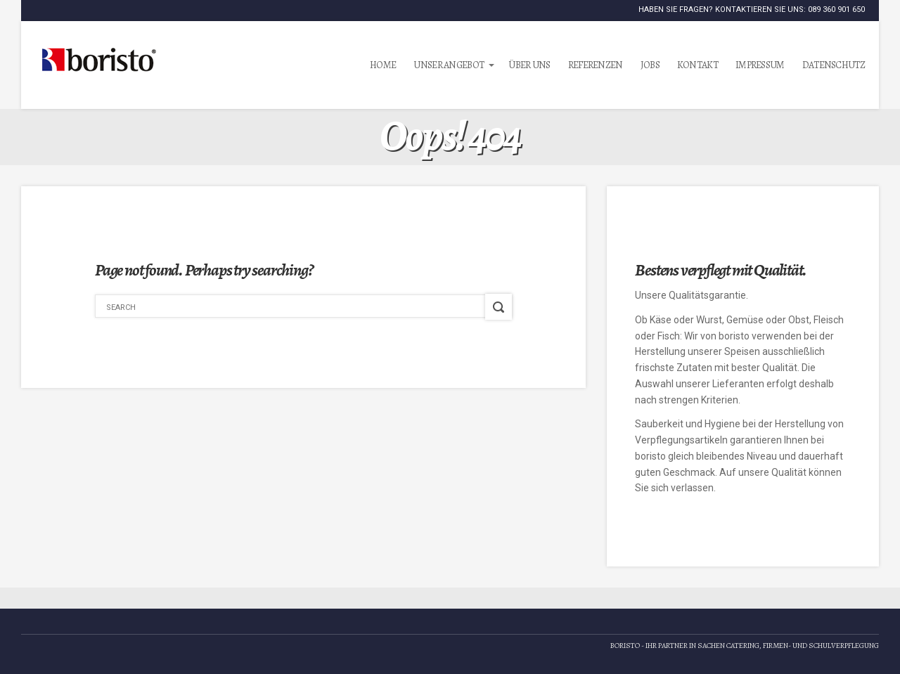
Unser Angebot (448, 65)
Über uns (529, 65)
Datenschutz (833, 65)
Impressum (760, 65)
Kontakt (697, 65)
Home (383, 65)
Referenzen (595, 65)
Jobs (650, 65)
